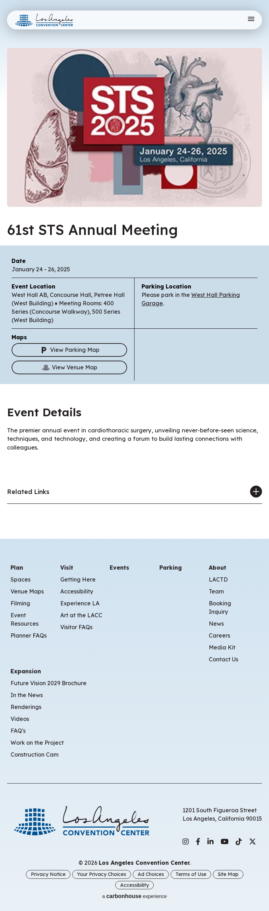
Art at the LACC (81, 615)
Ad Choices (151, 874)
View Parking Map (69, 350)
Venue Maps (27, 592)
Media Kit (222, 648)
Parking (170, 568)
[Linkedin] (210, 842)
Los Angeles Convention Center (50, 20)
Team (216, 592)
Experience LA (79, 603)
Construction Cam (34, 755)
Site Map (228, 874)
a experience (134, 896)
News (216, 624)
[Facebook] (198, 842)
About (217, 568)
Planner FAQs (29, 636)
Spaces (20, 580)
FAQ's (18, 731)
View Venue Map (69, 367)
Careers (219, 636)
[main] (134, 259)
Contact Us (223, 659)
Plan (17, 568)
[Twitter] (252, 842)
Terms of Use (190, 874)
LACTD (218, 580)
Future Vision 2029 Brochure (49, 683)
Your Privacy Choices (101, 874)
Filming (20, 603)
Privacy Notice (48, 874)
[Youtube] (225, 842)
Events (119, 568)
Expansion (26, 671)
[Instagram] (185, 842)
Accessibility (76, 592)
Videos (20, 719)
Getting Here (78, 580)
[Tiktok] (239, 842)
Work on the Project (37, 743)
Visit (66, 568)
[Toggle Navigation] (251, 20)
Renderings (26, 707)
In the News (27, 695)
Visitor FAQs (76, 627)
